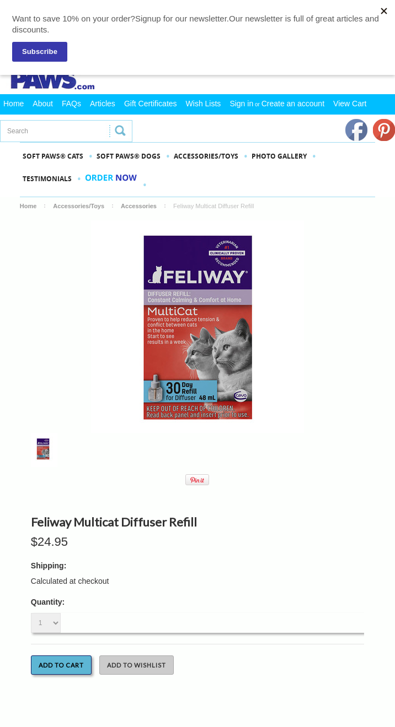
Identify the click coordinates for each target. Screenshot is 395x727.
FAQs (71, 103)
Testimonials (47, 178)
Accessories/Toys (206, 156)
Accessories (139, 206)
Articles (102, 103)
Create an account (292, 103)
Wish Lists (203, 103)
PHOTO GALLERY (279, 156)
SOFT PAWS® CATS (53, 156)
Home (13, 103)
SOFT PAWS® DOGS (129, 156)
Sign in (241, 103)
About (43, 103)
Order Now (111, 184)
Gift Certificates (150, 103)
